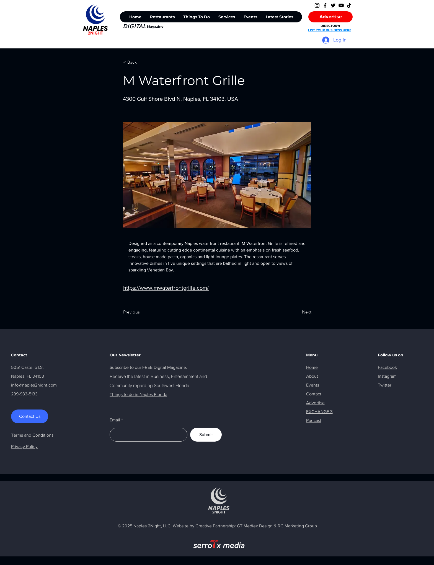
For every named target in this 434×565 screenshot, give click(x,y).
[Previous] (141, 312)
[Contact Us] (29, 416)
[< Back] (141, 62)
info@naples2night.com (34, 385)
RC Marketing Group (297, 525)
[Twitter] (333, 5)
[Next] (297, 312)
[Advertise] (330, 16)
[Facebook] (325, 5)
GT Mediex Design (255, 525)
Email (115, 420)
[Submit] (206, 435)
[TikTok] (349, 5)
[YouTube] (341, 5)
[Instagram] (317, 5)
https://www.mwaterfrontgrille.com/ (166, 288)
